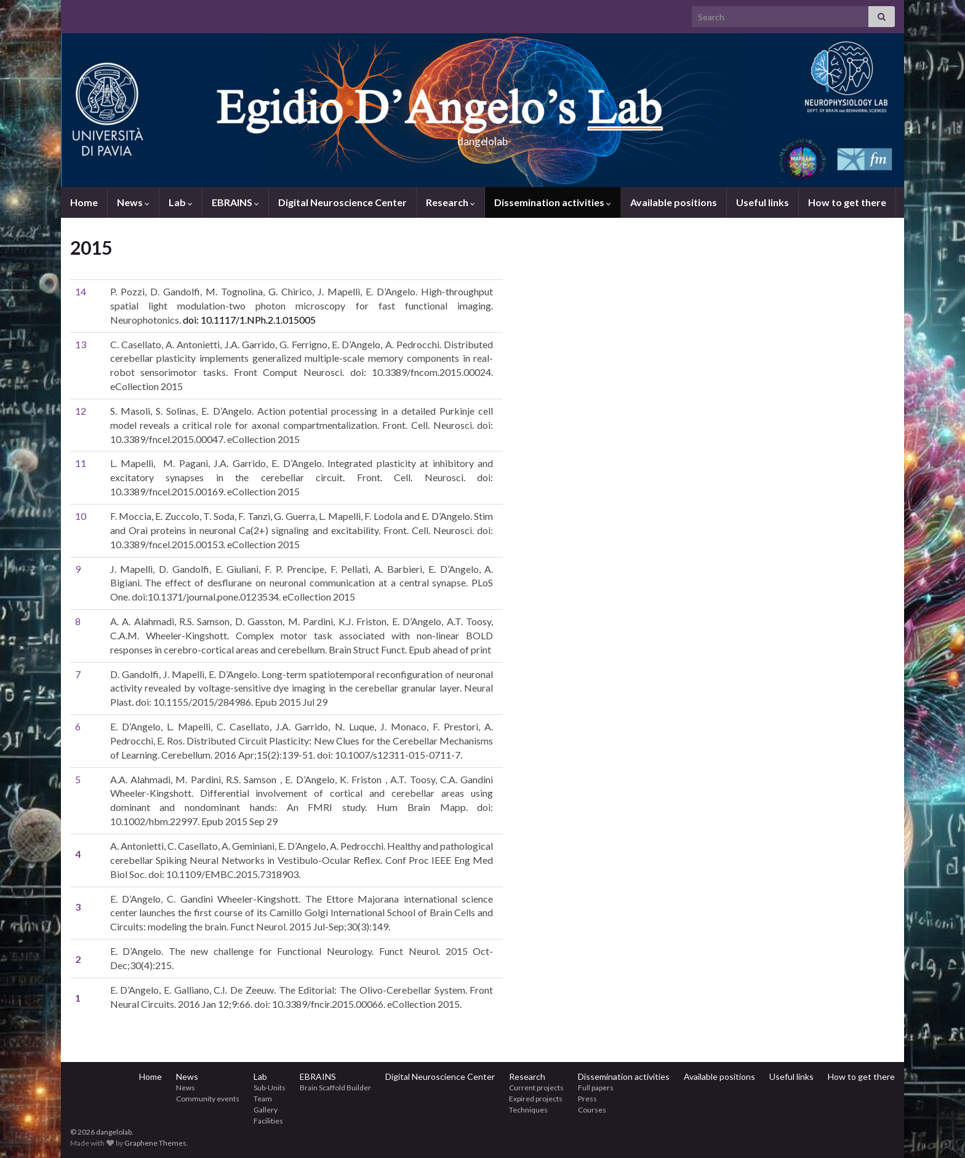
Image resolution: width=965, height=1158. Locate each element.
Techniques (528, 1109)
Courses (592, 1109)
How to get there (847, 202)
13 (80, 344)
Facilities (268, 1120)
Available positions (673, 202)
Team (263, 1098)
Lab (181, 202)
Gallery (266, 1109)
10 (80, 516)
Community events (207, 1098)
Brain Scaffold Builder (335, 1087)
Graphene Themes (155, 1143)
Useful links (762, 202)
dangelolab (482, 138)
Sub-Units (270, 1087)
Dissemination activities (552, 202)
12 (80, 411)
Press (587, 1098)
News (133, 202)
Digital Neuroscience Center (342, 202)
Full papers (596, 1087)
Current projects (536, 1087)
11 (80, 463)
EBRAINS (235, 202)
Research (450, 202)
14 (80, 291)
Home (84, 202)
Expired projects (536, 1098)
